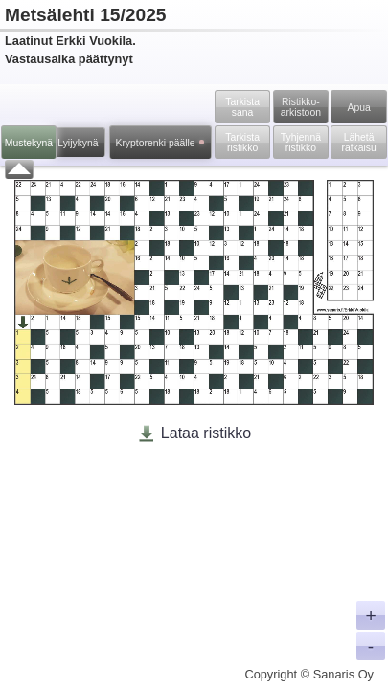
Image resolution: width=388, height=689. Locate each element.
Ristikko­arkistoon (301, 107)
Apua (358, 107)
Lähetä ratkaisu (358, 142)
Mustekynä (29, 143)
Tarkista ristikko (242, 142)
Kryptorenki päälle (158, 143)
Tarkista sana (242, 107)
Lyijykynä (77, 143)
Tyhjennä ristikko (301, 142)
